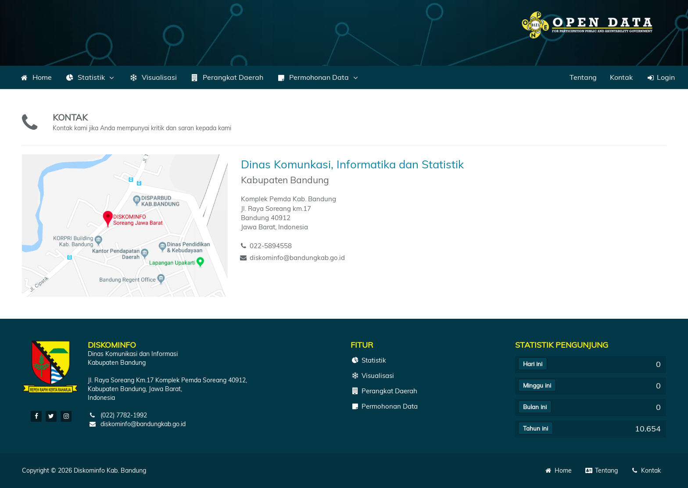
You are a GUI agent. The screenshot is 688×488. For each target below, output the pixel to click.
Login (660, 77)
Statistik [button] (90, 77)
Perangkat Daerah (226, 77)
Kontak (621, 77)
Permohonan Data (384, 406)
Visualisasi (153, 77)
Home (36, 77)
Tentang (583, 77)
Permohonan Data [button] (318, 77)
